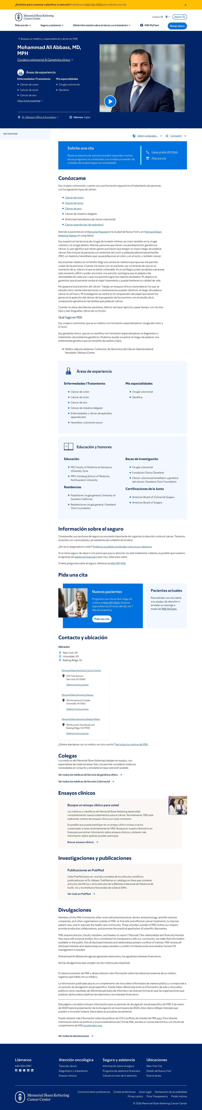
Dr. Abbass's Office (40, 117)
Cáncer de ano (73, 208)
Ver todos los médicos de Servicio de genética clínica (88, 774)
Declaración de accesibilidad (171, 1091)
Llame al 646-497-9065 (165, 152)
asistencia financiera (85, 556)
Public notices (179, 1096)
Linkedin (32, 1070)
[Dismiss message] (185, 5)
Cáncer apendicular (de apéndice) (84, 224)
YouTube (28, 1070)
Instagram (16, 1070)
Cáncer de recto (74, 203)
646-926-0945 (93, 4)
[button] (167, 17)
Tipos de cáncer (68, 1066)
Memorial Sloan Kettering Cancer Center (81, 670)
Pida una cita (159, 158)
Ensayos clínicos (68, 1075)
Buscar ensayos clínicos (80, 842)
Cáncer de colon (74, 197)
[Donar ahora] (177, 26)
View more (30, 100)
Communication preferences (94, 1091)
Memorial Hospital (97, 231)
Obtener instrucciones (77, 684)
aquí (159, 1018)
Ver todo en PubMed (79, 893)
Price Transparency (157, 1096)
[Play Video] (110, 101)
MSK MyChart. (169, 608)
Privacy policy (135, 1096)
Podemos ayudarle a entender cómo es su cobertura (122, 546)
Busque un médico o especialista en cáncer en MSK (49, 38)
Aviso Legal (145, 1091)
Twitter (24, 1070)
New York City (154, 1066)
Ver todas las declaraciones (73, 1036)
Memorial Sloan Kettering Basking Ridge (81, 719)
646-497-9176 (117, 563)
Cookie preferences (124, 1091)
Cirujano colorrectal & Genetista (45, 60)
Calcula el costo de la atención (120, 1075)
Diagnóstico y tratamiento (73, 1070)
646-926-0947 (23, 1066)
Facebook (20, 1070)
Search (180, 17)
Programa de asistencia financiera (121, 1070)
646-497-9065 (111, 602)
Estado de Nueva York (159, 1070)
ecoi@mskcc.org (92, 1025)
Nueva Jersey (154, 1075)
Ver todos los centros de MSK (131, 744)
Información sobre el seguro (118, 1066)
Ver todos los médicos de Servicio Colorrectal (84, 781)
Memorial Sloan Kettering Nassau (77, 695)
